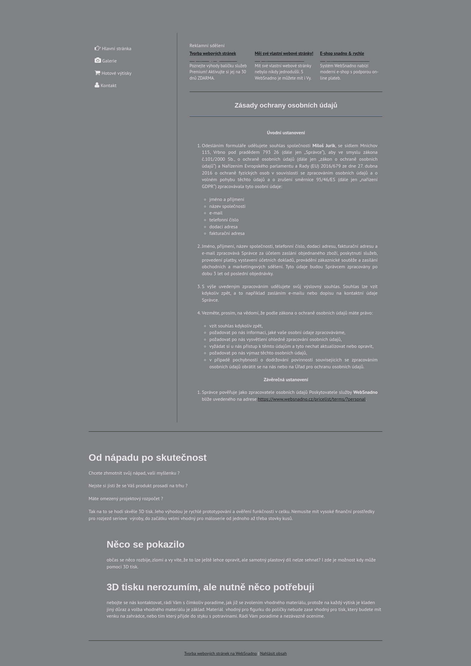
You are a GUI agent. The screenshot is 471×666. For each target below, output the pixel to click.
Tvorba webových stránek (221, 56)
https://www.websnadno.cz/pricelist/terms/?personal (312, 399)
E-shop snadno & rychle (351, 56)
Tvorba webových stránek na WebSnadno (220, 653)
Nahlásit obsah (273, 653)
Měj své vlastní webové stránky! (286, 56)
